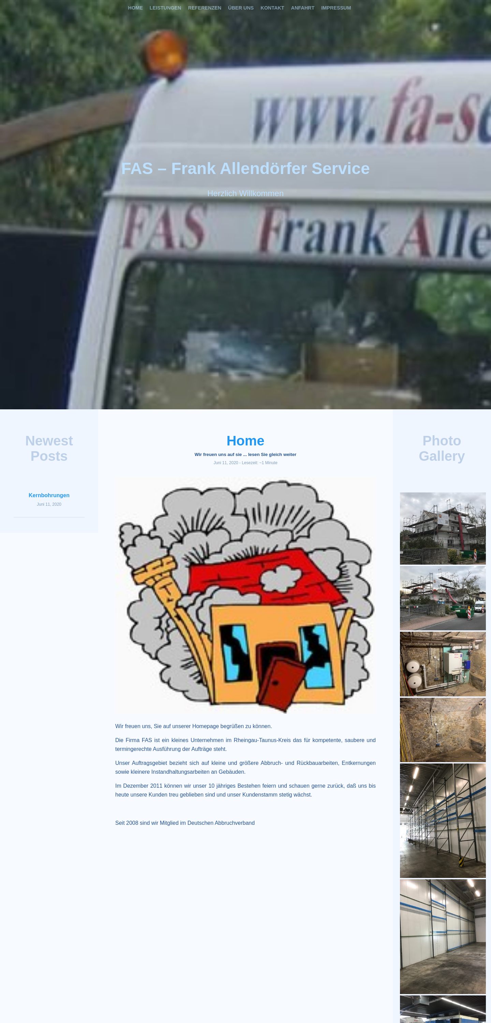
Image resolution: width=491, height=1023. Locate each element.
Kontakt (272, 8)
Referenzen (205, 8)
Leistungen (165, 8)
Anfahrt (303, 8)
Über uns (241, 8)
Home (135, 8)
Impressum (336, 8)
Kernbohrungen (49, 495)
